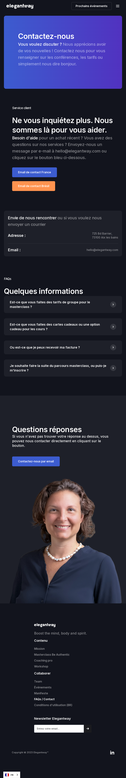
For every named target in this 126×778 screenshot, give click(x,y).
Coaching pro (43, 660)
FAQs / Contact (44, 699)
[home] (21, 6)
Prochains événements (91, 6)
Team (38, 681)
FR (9, 775)
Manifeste (41, 693)
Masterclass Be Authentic (52, 654)
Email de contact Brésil (33, 186)
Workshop (41, 666)
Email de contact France (34, 172)
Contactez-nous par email (36, 461)
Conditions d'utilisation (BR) (53, 705)
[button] (117, 6)
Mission (39, 648)
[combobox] (11, 775)
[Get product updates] (59, 729)
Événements (43, 687)
